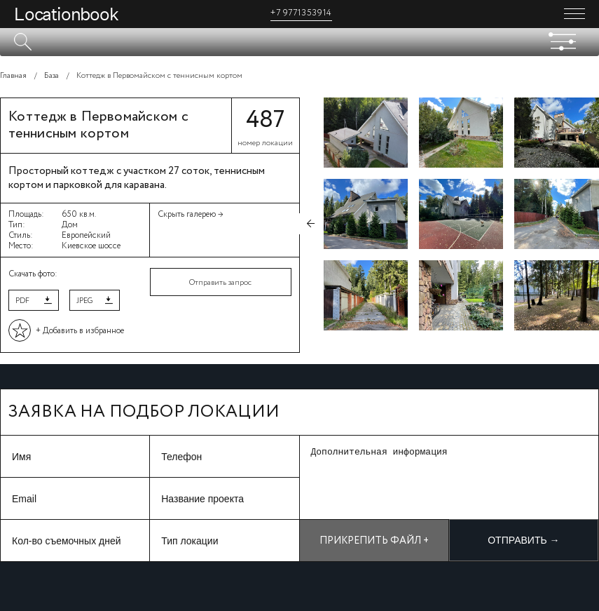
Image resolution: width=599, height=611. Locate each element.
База (51, 75)
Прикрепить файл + (374, 541)
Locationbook (66, 14)
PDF (22, 301)
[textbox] (299, 42)
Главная (13, 75)
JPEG (84, 301)
